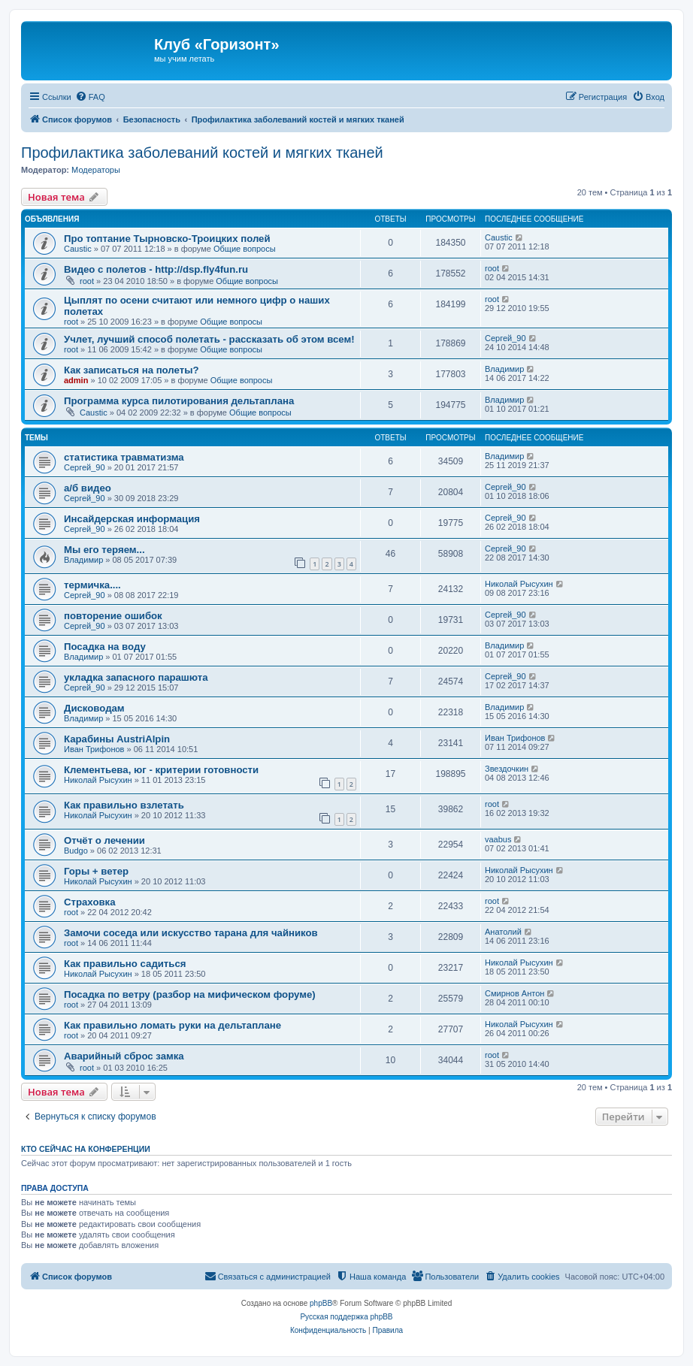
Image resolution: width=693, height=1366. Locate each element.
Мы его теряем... (104, 549)
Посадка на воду (105, 646)
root (87, 281)
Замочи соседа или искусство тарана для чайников (191, 932)
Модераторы (95, 169)
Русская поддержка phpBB (346, 1317)
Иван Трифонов (94, 749)
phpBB (321, 1303)
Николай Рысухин (519, 583)
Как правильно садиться (125, 963)
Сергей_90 (505, 338)
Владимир (504, 368)
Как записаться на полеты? (131, 370)
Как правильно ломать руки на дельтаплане (172, 1025)
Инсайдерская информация (132, 518)
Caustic (78, 248)
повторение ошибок (113, 615)
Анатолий (503, 931)
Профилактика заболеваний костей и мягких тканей (202, 152)
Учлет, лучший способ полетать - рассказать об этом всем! (209, 339)
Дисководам (94, 708)
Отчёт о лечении (104, 840)
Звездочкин (506, 768)
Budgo (76, 850)
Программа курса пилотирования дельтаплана (179, 400)
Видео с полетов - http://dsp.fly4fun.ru (156, 269)
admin (76, 380)
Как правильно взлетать (124, 805)
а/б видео (87, 488)
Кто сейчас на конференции (85, 1148)
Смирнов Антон (514, 993)
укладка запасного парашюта (136, 677)
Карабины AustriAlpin (117, 739)
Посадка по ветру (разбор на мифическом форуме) (190, 994)
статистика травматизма (124, 457)
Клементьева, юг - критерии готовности (161, 769)
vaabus (498, 839)
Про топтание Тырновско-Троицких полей (167, 238)
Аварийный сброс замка (124, 1056)
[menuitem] (90, 97)
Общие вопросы (244, 248)
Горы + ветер (96, 871)
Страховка (89, 902)
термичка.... (92, 585)
